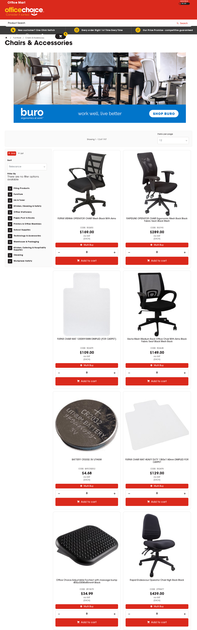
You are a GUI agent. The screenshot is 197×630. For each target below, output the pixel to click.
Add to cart (77, 236)
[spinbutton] (75, 227)
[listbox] (173, 140)
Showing (97, 139)
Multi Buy (77, 220)
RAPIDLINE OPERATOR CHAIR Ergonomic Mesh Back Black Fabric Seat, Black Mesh (122, 196)
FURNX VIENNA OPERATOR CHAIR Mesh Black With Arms (75, 195)
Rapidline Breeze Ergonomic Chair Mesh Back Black (75, 487)
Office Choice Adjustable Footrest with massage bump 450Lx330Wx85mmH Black (75, 391)
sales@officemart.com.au (150, 588)
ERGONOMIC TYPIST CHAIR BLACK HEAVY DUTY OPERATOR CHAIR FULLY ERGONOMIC (122, 488)
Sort (9, 160)
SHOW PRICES (184, 1)
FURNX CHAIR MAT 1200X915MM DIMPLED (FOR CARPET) (169, 195)
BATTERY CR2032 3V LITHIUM (122, 291)
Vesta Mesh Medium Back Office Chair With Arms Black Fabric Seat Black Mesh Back (75, 293)
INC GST (184, 3)
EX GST (180, 4)
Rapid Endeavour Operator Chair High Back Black (122, 389)
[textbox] (80, 12)
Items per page (165, 134)
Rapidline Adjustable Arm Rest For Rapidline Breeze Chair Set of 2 (168, 487)
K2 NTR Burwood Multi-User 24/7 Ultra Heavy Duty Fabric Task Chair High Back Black (169, 391)
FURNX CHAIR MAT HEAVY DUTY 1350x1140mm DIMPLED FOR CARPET (168, 292)
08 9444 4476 (147, 585)
